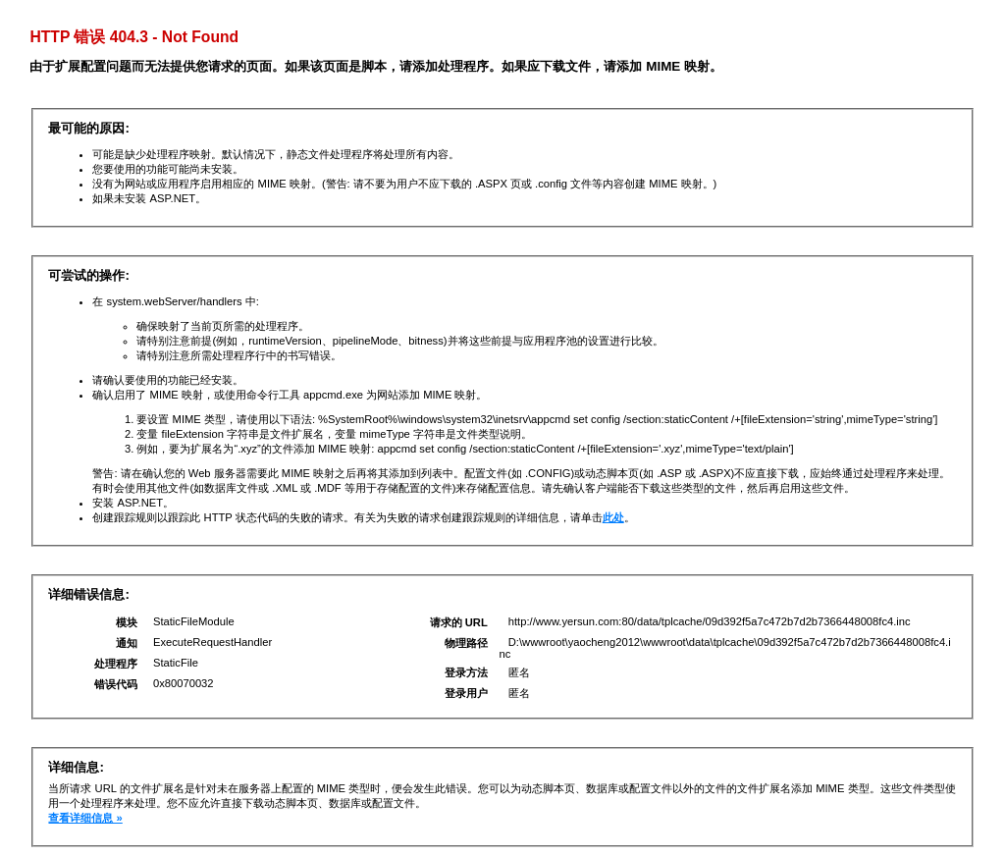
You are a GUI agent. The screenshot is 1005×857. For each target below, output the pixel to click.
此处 (613, 517)
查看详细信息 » (85, 818)
